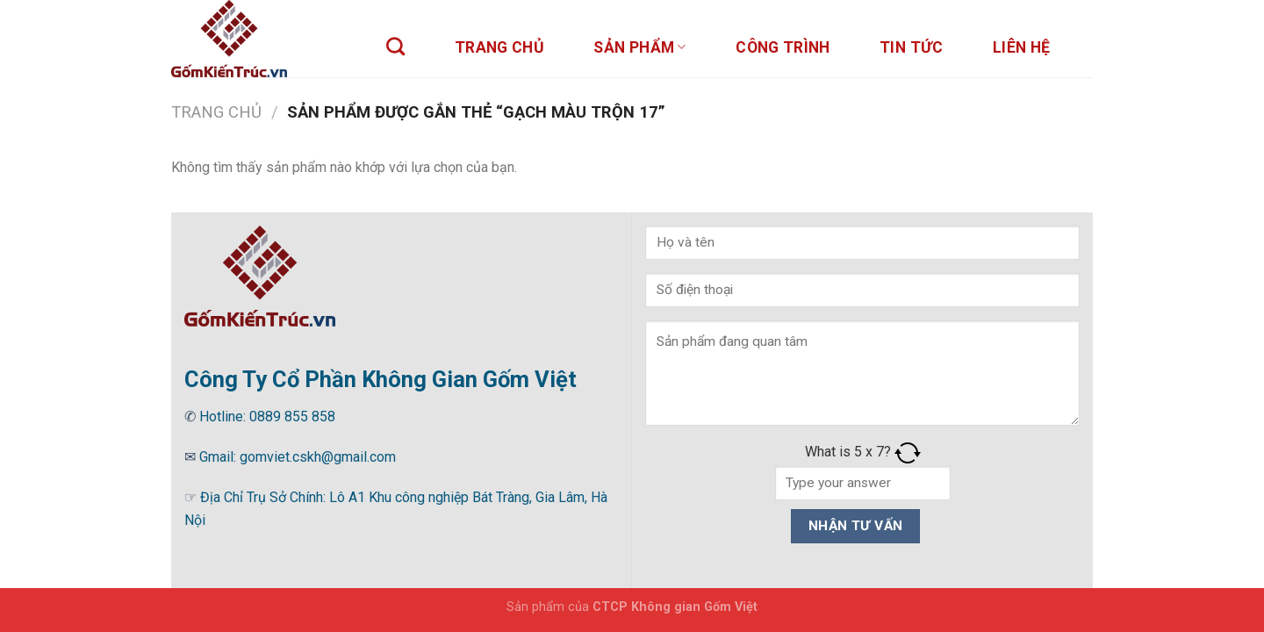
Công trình (783, 47)
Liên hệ (1021, 47)
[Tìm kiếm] (396, 46)
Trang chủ (499, 47)
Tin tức (911, 47)
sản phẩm (639, 47)
